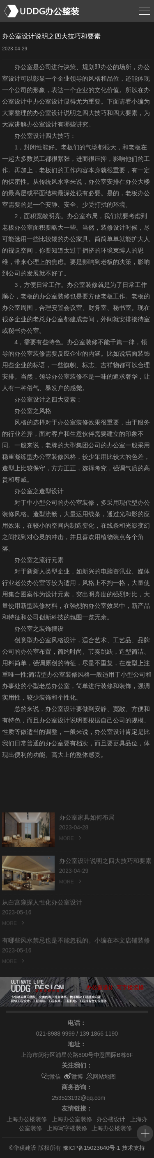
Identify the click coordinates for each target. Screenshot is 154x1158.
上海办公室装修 (72, 1119)
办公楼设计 (111, 1119)
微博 (73, 1076)
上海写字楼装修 (67, 1128)
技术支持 (133, 1147)
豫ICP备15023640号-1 (91, 1147)
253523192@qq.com (78, 1098)
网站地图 (101, 1076)
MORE (71, 850)
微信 (51, 1076)
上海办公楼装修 (27, 1119)
